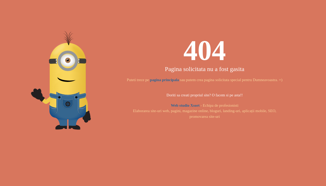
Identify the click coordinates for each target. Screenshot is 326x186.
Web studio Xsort (185, 105)
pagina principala (164, 80)
